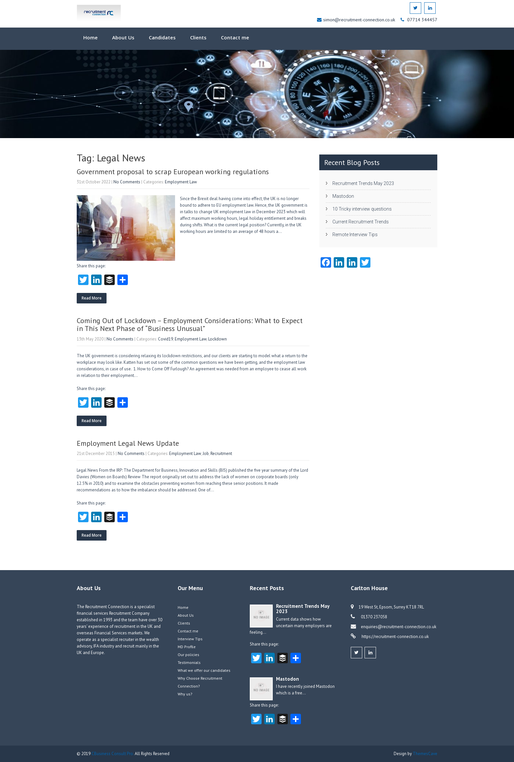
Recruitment (221, 453)
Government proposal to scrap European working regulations (173, 171)
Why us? (185, 693)
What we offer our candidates (204, 670)
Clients (198, 37)
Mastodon (343, 196)
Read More (92, 298)
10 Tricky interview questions (362, 209)
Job (206, 453)
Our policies (188, 654)
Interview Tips (190, 638)
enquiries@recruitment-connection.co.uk (398, 626)
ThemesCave (425, 753)
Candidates (162, 37)
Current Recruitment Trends (360, 221)
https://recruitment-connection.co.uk (395, 636)
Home (90, 37)
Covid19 (165, 339)
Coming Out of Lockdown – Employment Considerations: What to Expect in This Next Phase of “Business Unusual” (190, 324)
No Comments (126, 182)
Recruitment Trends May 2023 (363, 183)
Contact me (235, 37)
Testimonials (189, 662)
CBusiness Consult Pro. (113, 753)
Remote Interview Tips (355, 234)
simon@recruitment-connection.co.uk (359, 20)
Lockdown (217, 339)
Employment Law (181, 182)
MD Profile (187, 646)
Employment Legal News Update (128, 443)
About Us (123, 37)
